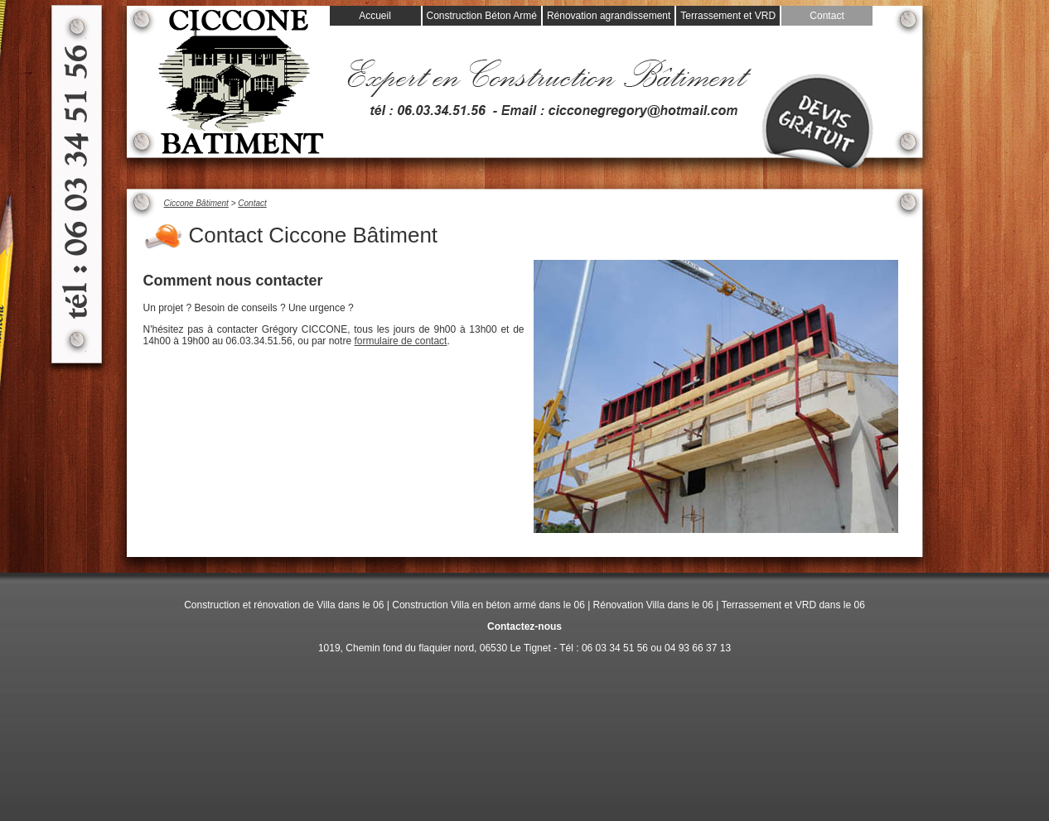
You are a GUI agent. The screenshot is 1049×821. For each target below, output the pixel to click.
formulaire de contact (400, 341)
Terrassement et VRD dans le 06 (792, 605)
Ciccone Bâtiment (196, 203)
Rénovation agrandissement (608, 16)
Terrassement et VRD (728, 16)
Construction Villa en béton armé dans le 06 (488, 605)
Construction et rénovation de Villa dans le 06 (284, 605)
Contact (827, 16)
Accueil (375, 16)
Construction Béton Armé (482, 16)
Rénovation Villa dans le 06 (653, 605)
